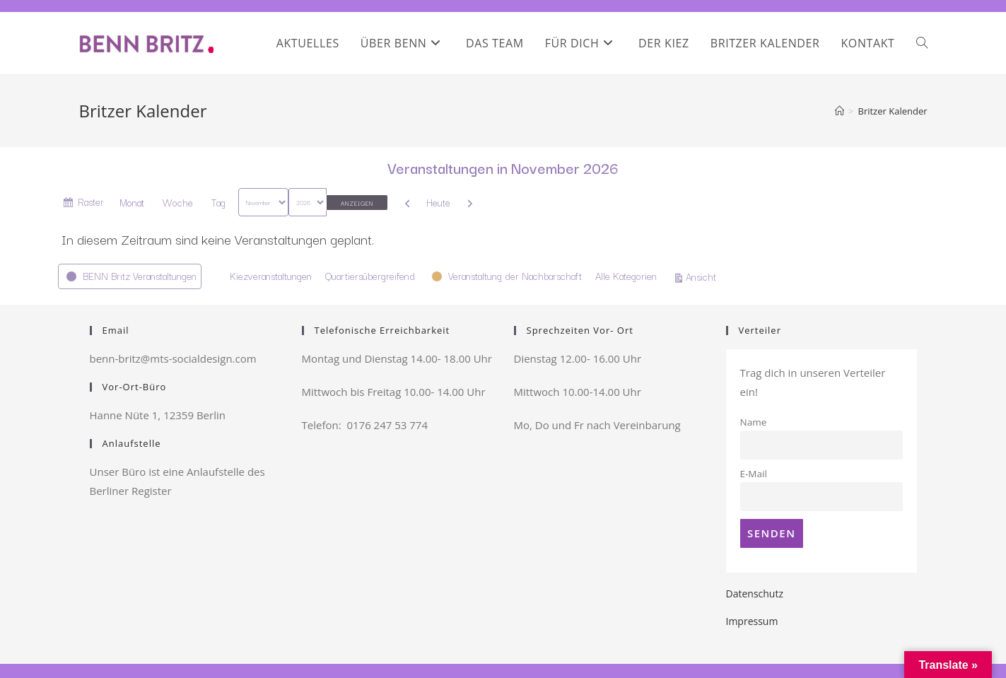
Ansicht (703, 275)
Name (753, 422)
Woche (178, 202)
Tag (218, 202)
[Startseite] (839, 111)
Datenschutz (754, 593)
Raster (91, 204)
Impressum (752, 621)
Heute (438, 202)
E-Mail (753, 473)
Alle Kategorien (626, 276)
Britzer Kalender (892, 111)
